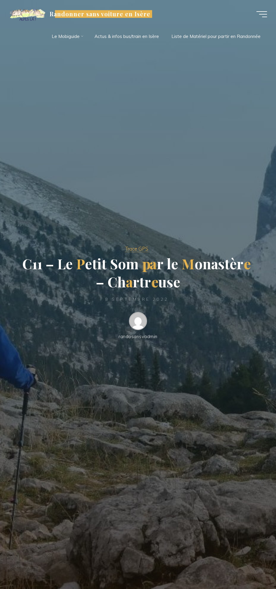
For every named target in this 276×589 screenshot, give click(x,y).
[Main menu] (261, 14)
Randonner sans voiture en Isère (100, 14)
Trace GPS (136, 249)
